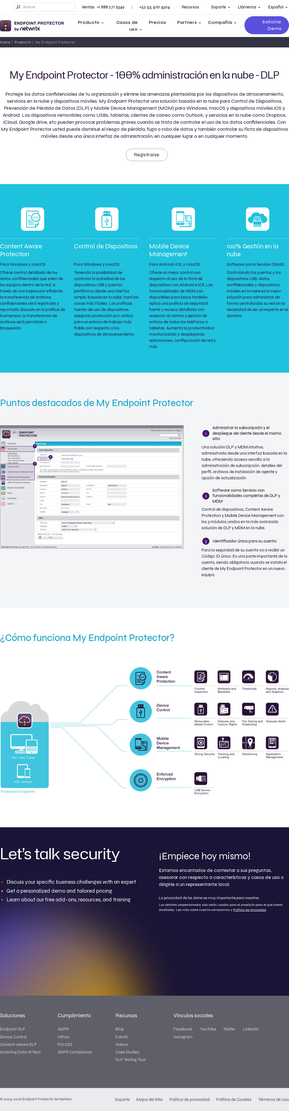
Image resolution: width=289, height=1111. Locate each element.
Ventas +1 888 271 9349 (103, 7)
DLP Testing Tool (130, 1059)
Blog (119, 1029)
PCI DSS (65, 1044)
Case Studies (127, 1052)
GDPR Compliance (75, 1052)
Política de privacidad (249, 910)
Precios (157, 22)
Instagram (183, 1036)
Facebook (183, 1029)
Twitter (229, 1029)
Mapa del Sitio (150, 1099)
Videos (121, 1044)
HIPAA (63, 1036)
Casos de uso (127, 26)
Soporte (218, 7)
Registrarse (146, 155)
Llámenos (247, 7)
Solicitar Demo (272, 25)
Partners (187, 22)
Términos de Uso (273, 1099)
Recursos (190, 7)
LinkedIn (251, 1029)
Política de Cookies (233, 1099)
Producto (89, 22)
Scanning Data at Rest (20, 1052)
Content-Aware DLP (18, 1044)
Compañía (220, 22)
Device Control (13, 1036)
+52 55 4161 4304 (154, 7)
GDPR (63, 1029)
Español (275, 7)
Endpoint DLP (12, 1029)
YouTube (208, 1029)
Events (121, 1036)
